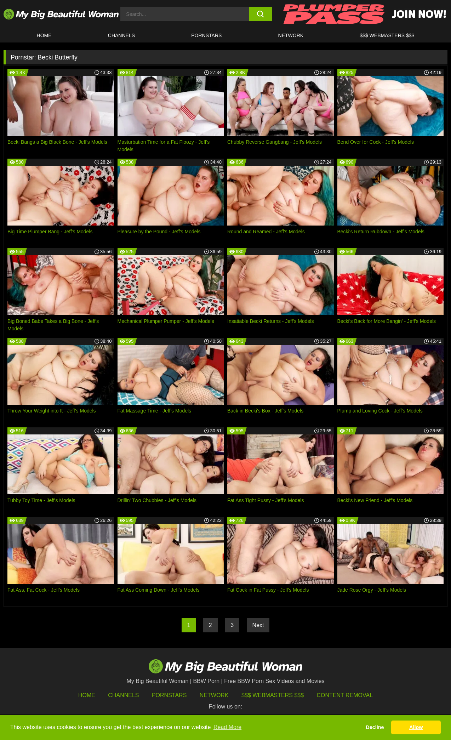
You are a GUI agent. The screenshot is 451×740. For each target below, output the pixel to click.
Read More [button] (227, 727)
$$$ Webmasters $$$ (272, 695)
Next (258, 625)
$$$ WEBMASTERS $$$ (387, 35)
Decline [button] (375, 727)
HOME (44, 35)
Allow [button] (416, 727)
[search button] (260, 14)
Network (291, 35)
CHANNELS (121, 35)
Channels (123, 695)
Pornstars (206, 35)
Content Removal (345, 695)
